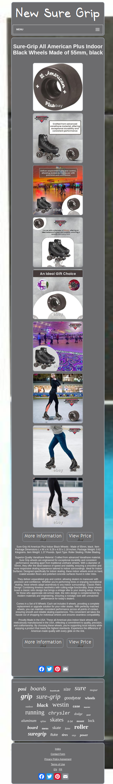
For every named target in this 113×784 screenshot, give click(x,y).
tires (65, 735)
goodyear (72, 698)
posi (22, 689)
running (34, 712)
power (84, 735)
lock (91, 721)
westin (60, 704)
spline (43, 721)
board (32, 727)
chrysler (59, 713)
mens (45, 728)
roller (81, 726)
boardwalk (55, 690)
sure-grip (48, 696)
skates (56, 720)
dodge (78, 714)
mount (80, 721)
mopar (94, 690)
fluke (54, 735)
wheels (90, 698)
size (67, 689)
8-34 (70, 721)
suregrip (37, 734)
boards (38, 688)
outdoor (29, 706)
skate (56, 727)
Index (58, 749)
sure (80, 688)
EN (55, 769)
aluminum (28, 721)
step (74, 735)
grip (26, 696)
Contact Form (58, 754)
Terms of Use (58, 764)
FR (60, 769)
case (76, 706)
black (42, 705)
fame (67, 728)
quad (88, 715)
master (87, 707)
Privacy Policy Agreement (57, 759)
